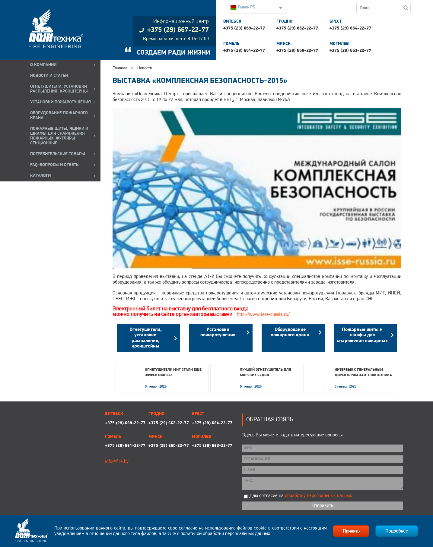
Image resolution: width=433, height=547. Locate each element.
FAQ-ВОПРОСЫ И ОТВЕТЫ (55, 165)
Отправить (322, 505)
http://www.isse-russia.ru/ (263, 314)
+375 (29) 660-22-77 (297, 51)
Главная (120, 68)
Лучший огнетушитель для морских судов (265, 372)
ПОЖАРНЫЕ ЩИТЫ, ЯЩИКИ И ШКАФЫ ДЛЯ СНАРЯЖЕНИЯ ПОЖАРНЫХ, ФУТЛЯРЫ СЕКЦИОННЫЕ (59, 136)
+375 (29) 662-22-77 (297, 28)
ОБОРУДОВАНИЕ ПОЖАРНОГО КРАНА (59, 115)
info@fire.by (117, 461)
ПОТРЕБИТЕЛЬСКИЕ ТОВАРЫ (57, 154)
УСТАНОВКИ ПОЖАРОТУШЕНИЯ (60, 102)
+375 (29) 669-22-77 (244, 28)
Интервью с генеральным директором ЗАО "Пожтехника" (364, 372)
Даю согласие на (300, 495)
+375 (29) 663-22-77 (350, 51)
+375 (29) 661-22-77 (244, 51)
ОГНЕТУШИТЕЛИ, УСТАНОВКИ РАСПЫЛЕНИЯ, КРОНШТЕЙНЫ (59, 89)
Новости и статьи (49, 76)
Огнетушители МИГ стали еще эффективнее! (173, 372)
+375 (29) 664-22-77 (350, 28)
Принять (351, 531)
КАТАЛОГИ (40, 176)
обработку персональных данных (318, 495)
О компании (43, 65)
